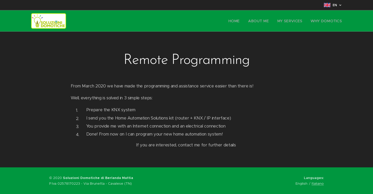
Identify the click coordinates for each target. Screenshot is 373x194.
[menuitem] (242, 20)
